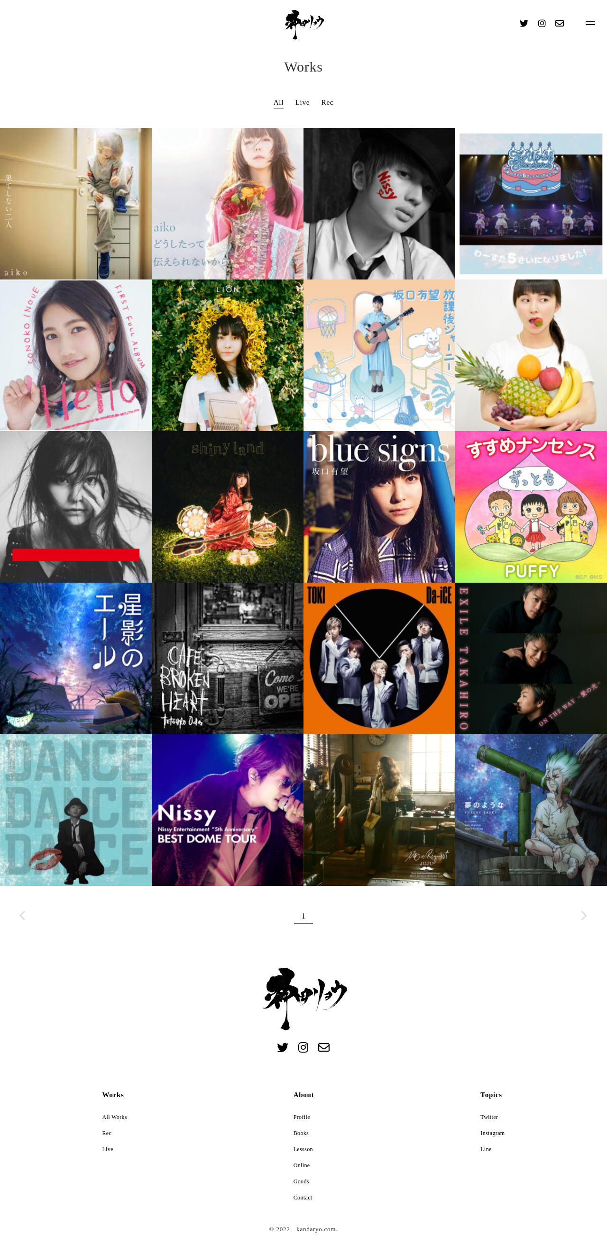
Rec (328, 102)
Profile (302, 1117)
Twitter (489, 1117)
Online (302, 1165)
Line (485, 1149)
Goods (301, 1181)
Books (301, 1133)
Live (302, 102)
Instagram (492, 1133)
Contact (303, 1197)
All (279, 102)
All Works (114, 1117)
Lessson (303, 1149)
